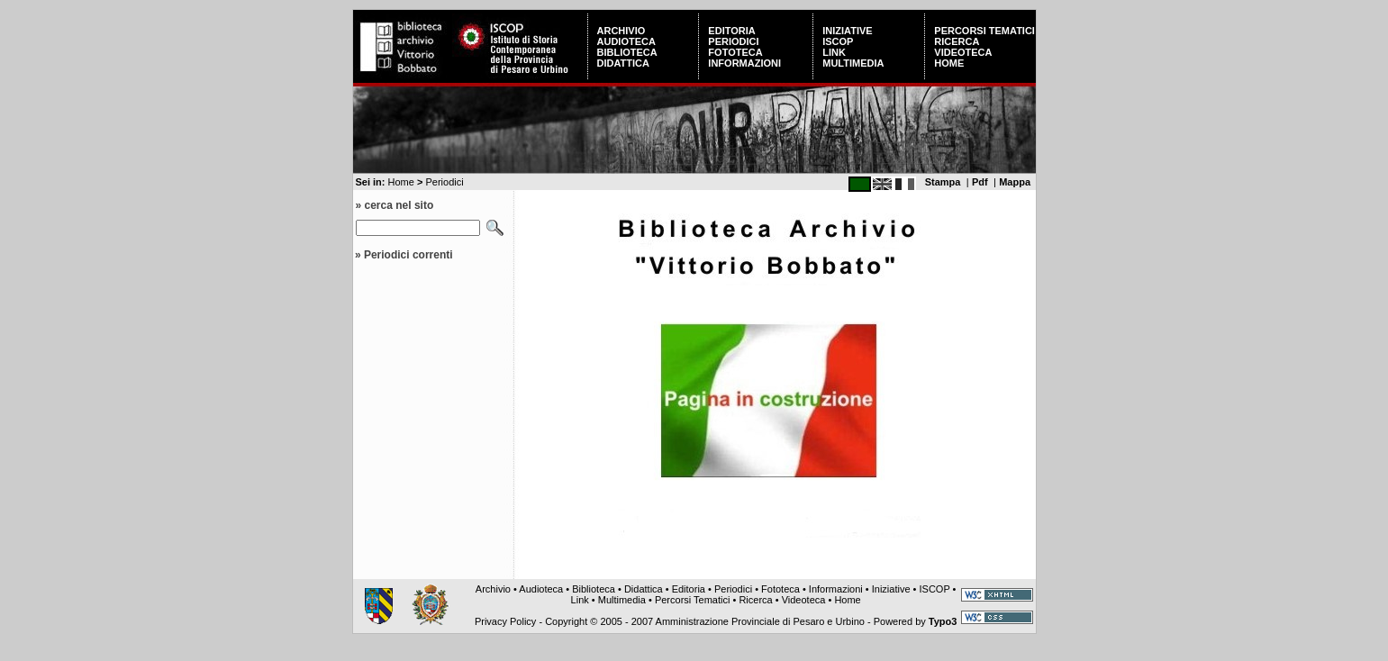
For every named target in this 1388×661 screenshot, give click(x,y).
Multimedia (853, 63)
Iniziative (847, 30)
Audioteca (626, 41)
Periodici (733, 41)
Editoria (731, 30)
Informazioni (744, 63)
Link (834, 52)
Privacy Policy (505, 621)
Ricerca (956, 41)
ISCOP (837, 41)
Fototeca (735, 52)
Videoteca (963, 52)
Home (949, 63)
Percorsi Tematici (984, 30)
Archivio (621, 30)
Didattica (623, 63)
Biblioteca (627, 52)
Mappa (1014, 182)
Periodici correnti (408, 255)
